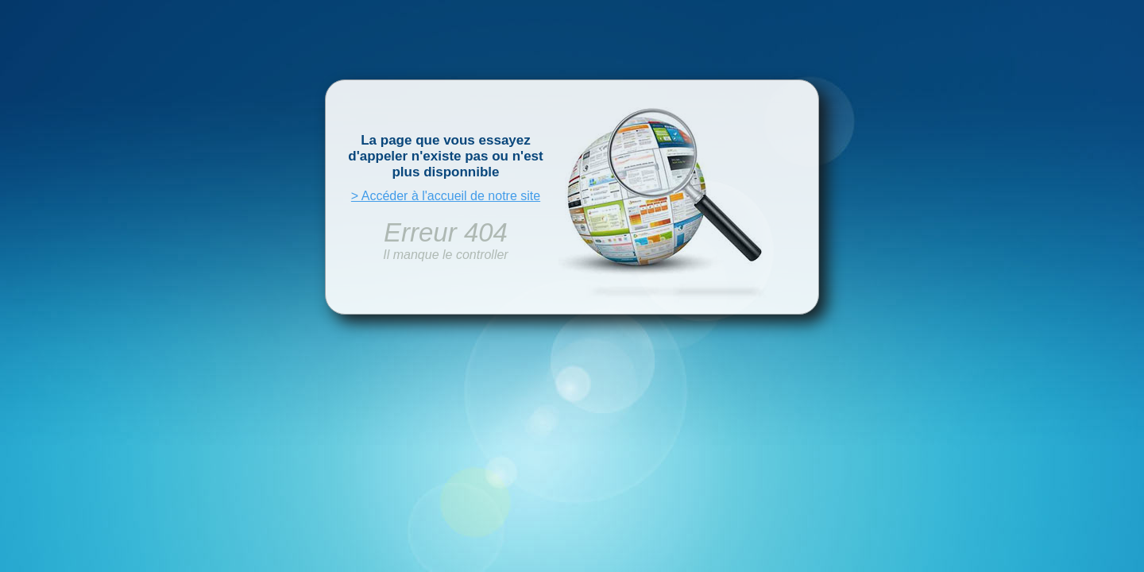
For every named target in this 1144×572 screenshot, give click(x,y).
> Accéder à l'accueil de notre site (445, 196)
